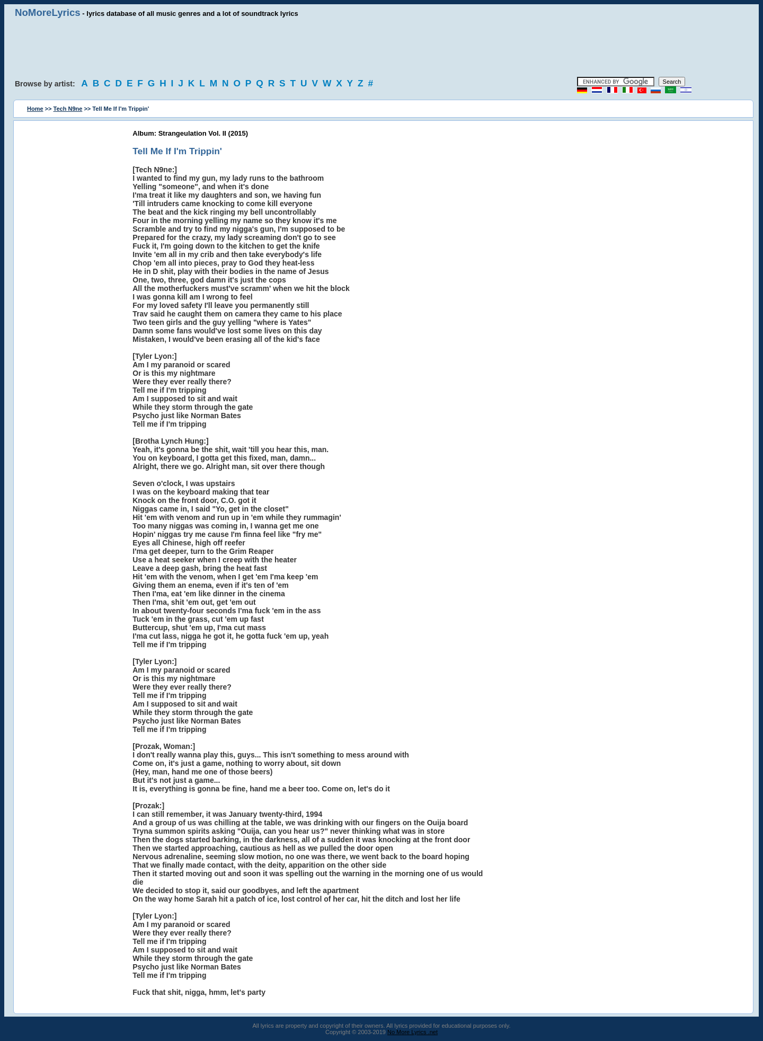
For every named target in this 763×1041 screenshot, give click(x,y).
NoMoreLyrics (48, 12)
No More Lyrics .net (412, 1032)
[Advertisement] (381, 48)
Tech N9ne (68, 108)
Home (35, 108)
